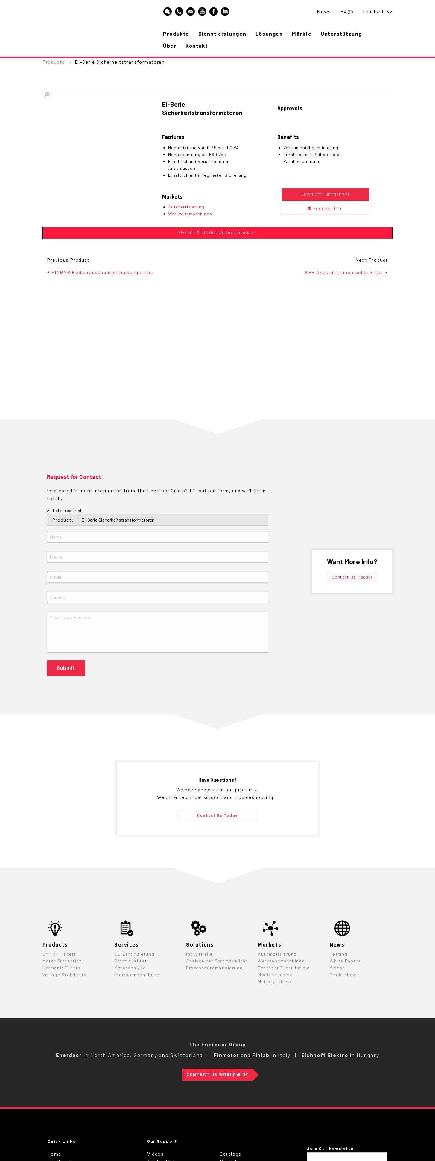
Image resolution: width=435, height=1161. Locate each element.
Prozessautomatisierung (214, 967)
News (324, 11)
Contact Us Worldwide (217, 1074)
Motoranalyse (130, 967)
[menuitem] (324, 12)
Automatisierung (186, 206)
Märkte (303, 33)
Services (126, 945)
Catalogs (230, 1154)
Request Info (325, 208)
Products (53, 62)
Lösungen (270, 33)
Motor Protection (62, 960)
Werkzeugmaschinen (190, 213)
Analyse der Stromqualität (217, 960)
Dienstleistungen (223, 33)
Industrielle (199, 953)
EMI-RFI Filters (59, 953)
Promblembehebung (137, 974)
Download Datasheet (325, 194)
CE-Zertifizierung (134, 953)
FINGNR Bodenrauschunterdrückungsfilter (102, 272)
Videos (337, 967)
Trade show (343, 974)
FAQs (346, 11)
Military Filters (275, 981)
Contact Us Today (217, 815)
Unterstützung (343, 33)
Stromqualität (130, 960)
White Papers (345, 960)
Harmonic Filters (61, 967)
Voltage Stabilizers (64, 974)
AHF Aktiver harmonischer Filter (344, 272)
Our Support (162, 1141)
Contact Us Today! (352, 577)
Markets (269, 945)
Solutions (200, 945)
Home (54, 1154)
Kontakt (197, 45)
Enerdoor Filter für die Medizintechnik (284, 971)
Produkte (176, 33)
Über (170, 45)
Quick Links (62, 1141)
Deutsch (374, 11)
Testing (338, 953)
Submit (66, 667)
